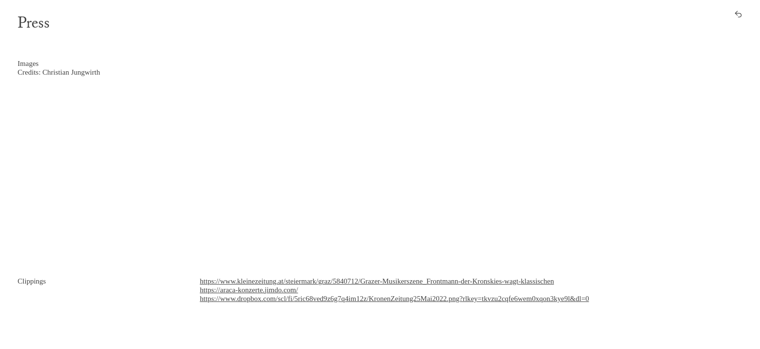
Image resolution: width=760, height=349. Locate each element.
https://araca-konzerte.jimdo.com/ (249, 290)
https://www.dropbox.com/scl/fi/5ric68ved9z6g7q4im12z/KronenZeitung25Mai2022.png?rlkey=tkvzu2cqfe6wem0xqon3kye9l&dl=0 (394, 298)
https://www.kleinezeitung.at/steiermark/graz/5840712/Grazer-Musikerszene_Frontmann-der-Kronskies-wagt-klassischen (377, 281)
